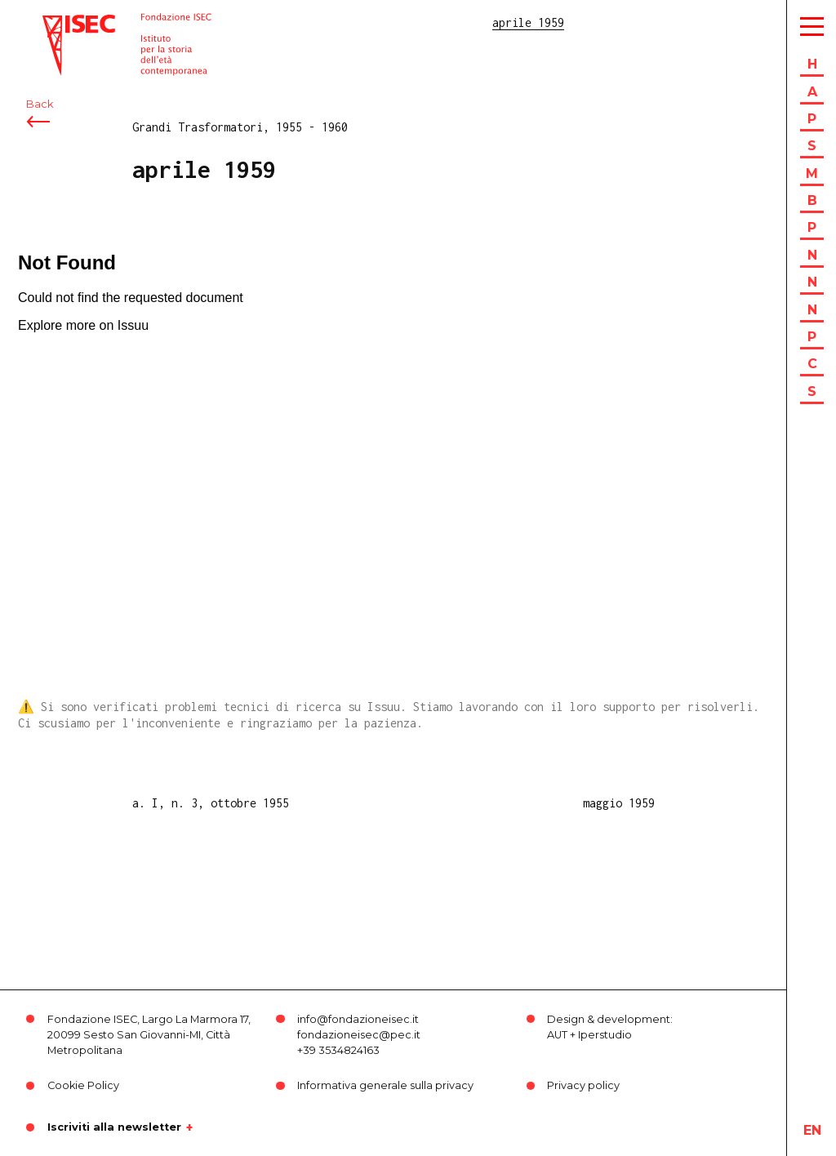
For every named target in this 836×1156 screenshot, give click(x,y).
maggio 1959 (619, 803)
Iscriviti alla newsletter (114, 1127)
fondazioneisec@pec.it (358, 1035)
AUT (557, 1035)
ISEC (55, 22)
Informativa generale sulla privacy (385, 1085)
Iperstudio (605, 1035)
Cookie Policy (83, 1085)
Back (39, 104)
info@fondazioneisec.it (358, 1019)
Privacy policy (583, 1085)
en (812, 1130)
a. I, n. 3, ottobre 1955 (210, 803)
